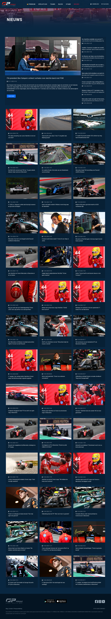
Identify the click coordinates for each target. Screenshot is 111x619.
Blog (7, 608)
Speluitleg (42, 4)
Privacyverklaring (18, 608)
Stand (68, 4)
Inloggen (105, 4)
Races (60, 4)
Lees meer (11, 96)
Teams (52, 4)
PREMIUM (31, 4)
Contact (11, 608)
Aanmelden (94, 4)
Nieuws (76, 4)
